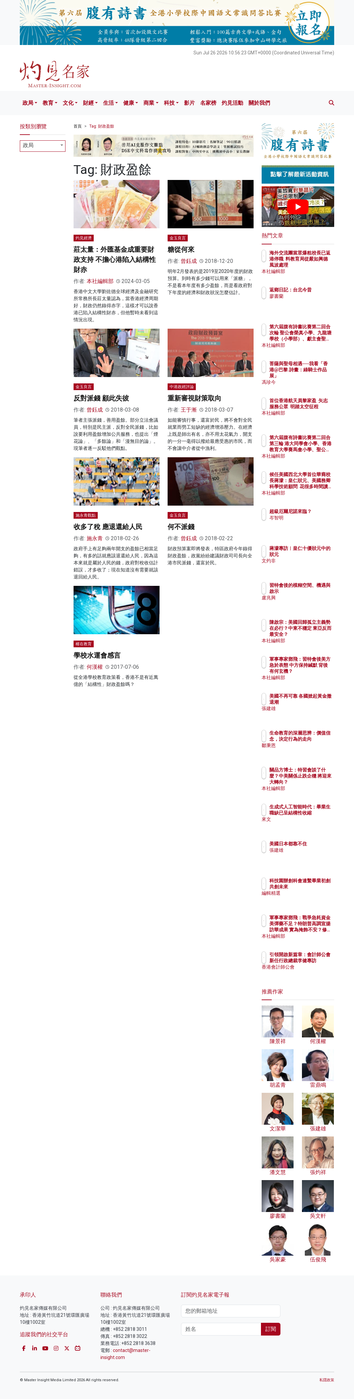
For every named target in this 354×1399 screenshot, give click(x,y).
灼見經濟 (84, 238)
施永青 (95, 538)
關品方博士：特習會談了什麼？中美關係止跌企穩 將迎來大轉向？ (315, 782)
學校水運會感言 (97, 655)
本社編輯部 (100, 281)
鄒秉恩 (306, 751)
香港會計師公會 (315, 973)
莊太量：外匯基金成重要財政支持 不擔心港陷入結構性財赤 (115, 259)
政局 (28, 103)
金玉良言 (178, 238)
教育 (48, 103)
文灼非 (306, 566)
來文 (303, 825)
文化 (68, 103)
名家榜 (208, 103)
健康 (128, 103)
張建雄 (306, 714)
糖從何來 (181, 249)
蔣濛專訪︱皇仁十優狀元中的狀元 (315, 554)
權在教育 (84, 644)
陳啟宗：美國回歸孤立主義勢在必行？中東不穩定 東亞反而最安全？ (315, 634)
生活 (108, 103)
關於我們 (259, 103)
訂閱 (270, 1329)
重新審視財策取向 (194, 398)
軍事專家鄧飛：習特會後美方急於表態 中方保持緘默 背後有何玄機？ (315, 671)
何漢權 (95, 667)
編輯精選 (308, 899)
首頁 (78, 126)
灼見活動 (232, 103)
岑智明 (306, 523)
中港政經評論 (182, 386)
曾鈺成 (189, 261)
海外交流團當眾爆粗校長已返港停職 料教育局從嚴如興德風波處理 (315, 265)
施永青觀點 (86, 515)
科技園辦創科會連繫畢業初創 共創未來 (315, 886)
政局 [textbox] (28, 145)
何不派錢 (181, 527)
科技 (169, 103)
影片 (189, 103)
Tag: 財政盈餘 (101, 126)
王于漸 (189, 410)
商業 (148, 103)
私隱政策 (326, 1380)
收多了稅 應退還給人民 (108, 527)
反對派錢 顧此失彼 (101, 398)
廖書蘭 (306, 302)
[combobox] (42, 146)
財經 (88, 103)
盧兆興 (306, 603)
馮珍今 (306, 382)
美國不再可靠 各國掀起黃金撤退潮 (315, 702)
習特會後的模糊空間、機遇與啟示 (315, 591)
